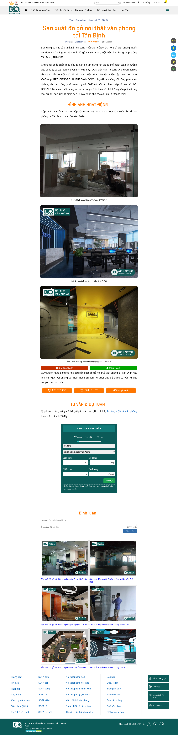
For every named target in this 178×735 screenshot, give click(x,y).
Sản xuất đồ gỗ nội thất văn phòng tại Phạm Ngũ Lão (64, 579)
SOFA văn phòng (115, 712)
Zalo (173, 55)
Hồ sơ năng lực (159, 678)
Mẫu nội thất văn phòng (77, 700)
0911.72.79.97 (57, 390)
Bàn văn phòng (114, 700)
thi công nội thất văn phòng (122, 411)
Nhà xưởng (144, 2)
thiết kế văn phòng (82, 706)
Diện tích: (75, 461)
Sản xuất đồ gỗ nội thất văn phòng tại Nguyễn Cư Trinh (65, 625)
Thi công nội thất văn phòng (79, 712)
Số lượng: (102, 472)
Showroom (129, 2)
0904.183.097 (89, 390)
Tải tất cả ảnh (113, 368)
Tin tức (157, 2)
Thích (67, 42)
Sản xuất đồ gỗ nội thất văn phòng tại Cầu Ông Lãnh (63, 667)
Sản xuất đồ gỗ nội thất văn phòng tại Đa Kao (109, 625)
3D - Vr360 (157, 705)
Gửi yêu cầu (121, 390)
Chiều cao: (75, 472)
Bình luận (79, 42)
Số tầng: (102, 461)
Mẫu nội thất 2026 (158, 696)
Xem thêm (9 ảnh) (64, 368)
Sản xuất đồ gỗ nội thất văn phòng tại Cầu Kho (109, 667)
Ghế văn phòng (114, 706)
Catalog (156, 687)
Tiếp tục (109, 481)
